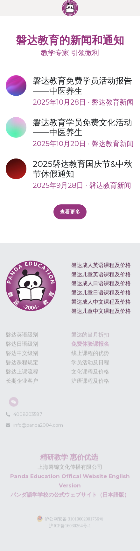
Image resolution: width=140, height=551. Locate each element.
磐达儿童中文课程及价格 (101, 313)
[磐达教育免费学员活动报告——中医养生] (19, 85)
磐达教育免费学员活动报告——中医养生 (82, 86)
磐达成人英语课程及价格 (101, 267)
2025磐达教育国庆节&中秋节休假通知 (82, 169)
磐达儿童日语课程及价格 (101, 294)
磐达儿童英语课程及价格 (101, 276)
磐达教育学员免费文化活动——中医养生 (82, 127)
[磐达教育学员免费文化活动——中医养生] (19, 127)
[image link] (70, 7)
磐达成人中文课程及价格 (101, 303)
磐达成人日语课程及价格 (101, 285)
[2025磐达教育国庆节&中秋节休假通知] (19, 168)
